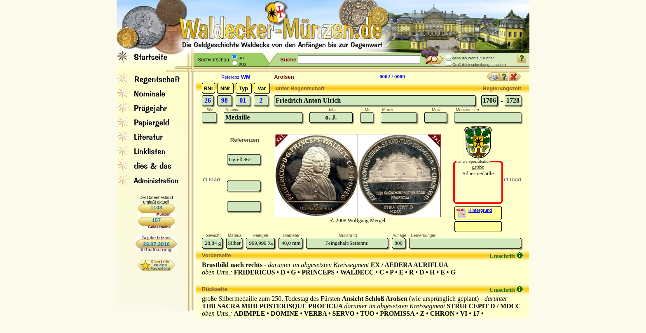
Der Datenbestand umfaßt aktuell (156, 199)
